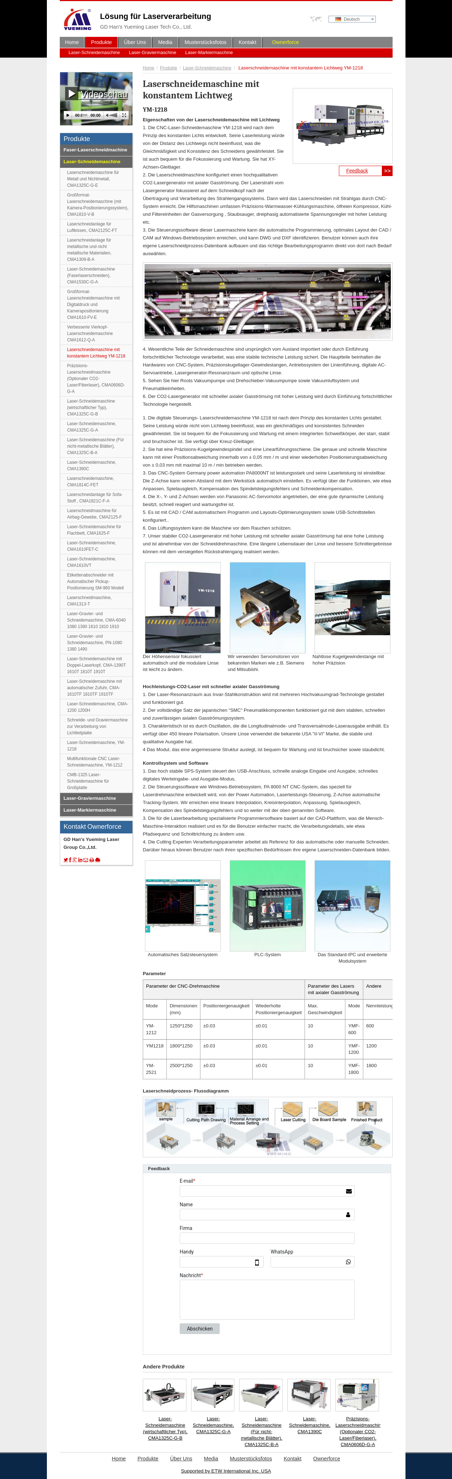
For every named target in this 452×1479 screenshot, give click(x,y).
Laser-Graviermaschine (152, 52)
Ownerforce (285, 42)
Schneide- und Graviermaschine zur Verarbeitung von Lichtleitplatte (97, 726)
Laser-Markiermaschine (209, 52)
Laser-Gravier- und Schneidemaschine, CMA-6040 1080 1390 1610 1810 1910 (96, 620)
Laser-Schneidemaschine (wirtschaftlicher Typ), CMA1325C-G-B (165, 1428)
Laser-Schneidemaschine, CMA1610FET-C (91, 546)
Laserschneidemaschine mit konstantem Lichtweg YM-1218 (96, 353)
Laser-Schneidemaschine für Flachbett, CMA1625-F (94, 530)
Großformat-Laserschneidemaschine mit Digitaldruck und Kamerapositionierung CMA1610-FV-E (93, 304)
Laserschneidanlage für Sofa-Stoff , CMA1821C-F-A (95, 497)
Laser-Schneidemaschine (94, 52)
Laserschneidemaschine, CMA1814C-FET (90, 481)
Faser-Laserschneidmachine (95, 149)
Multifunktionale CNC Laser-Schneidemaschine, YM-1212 (95, 762)
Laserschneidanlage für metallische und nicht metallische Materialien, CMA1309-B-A (89, 250)
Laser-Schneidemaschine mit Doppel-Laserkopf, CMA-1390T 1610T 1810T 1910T (96, 665)
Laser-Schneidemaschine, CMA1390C (309, 1425)
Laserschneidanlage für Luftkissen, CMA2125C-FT (92, 227)
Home (148, 67)
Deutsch (347, 19)
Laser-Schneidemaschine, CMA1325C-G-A (213, 1425)
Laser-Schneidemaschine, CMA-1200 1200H (97, 707)
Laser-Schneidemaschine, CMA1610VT (91, 562)
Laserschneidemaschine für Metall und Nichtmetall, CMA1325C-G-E (93, 179)
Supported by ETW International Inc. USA (226, 1471)
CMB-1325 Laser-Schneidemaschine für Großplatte (88, 781)
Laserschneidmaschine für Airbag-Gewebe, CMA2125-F (94, 514)
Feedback (357, 171)
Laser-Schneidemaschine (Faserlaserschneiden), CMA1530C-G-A (91, 275)
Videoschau (96, 93)
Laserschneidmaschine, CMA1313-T (89, 601)
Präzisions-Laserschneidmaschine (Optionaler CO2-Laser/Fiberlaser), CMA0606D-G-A (357, 1431)
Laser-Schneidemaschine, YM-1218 (96, 745)
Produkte (168, 67)
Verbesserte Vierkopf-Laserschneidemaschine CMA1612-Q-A (90, 333)
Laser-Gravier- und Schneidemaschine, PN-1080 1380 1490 (94, 643)
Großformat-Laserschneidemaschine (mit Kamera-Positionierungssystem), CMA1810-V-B (97, 205)
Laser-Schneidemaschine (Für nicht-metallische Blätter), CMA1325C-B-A (261, 1431)
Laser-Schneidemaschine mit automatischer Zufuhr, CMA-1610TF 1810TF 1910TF (94, 688)
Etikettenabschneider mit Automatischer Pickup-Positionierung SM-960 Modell (95, 581)
